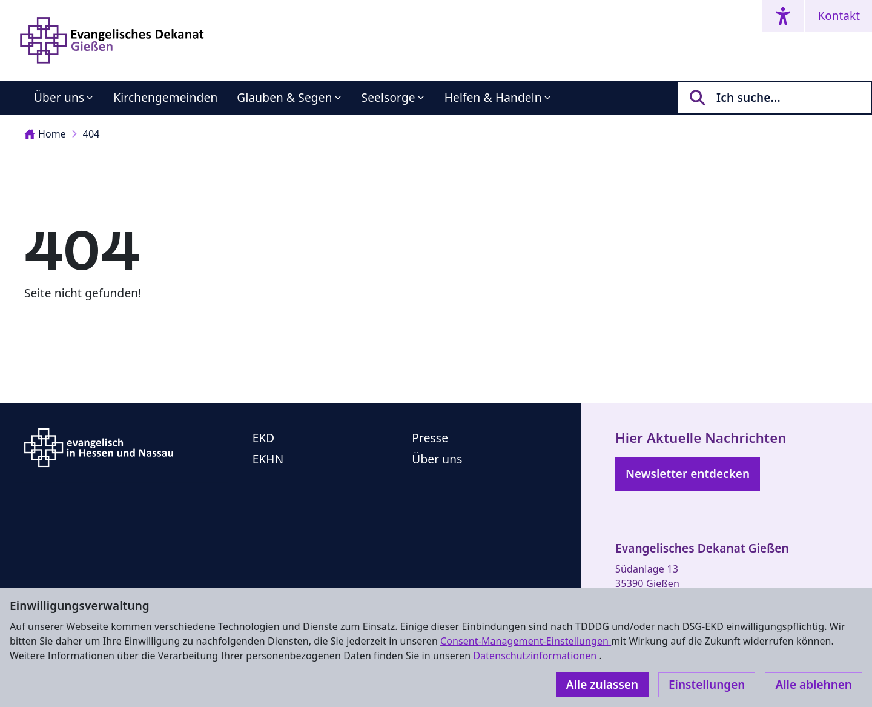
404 (91, 134)
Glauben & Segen (284, 97)
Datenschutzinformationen (536, 655)
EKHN (268, 459)
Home (45, 134)
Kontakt (839, 16)
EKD (264, 438)
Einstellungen (707, 684)
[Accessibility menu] (783, 16)
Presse (430, 438)
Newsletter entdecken (688, 474)
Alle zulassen (602, 684)
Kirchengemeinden (165, 97)
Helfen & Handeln (493, 97)
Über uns (59, 97)
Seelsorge (388, 97)
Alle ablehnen (813, 684)
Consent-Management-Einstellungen (525, 641)
